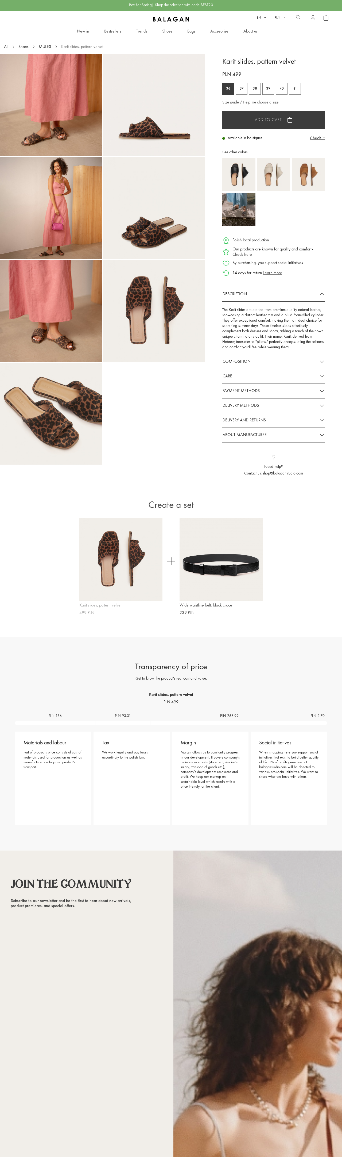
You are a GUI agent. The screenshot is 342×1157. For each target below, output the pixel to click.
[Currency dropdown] (280, 18)
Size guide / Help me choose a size (250, 103)
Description (235, 294)
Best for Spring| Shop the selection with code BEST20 (171, 5)
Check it (317, 138)
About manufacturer (245, 435)
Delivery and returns (244, 420)
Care (227, 376)
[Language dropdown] (261, 18)
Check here (242, 255)
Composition (237, 362)
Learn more (272, 273)
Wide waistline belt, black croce (206, 605)
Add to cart (268, 120)
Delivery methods (241, 406)
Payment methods (241, 391)
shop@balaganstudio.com (283, 474)
